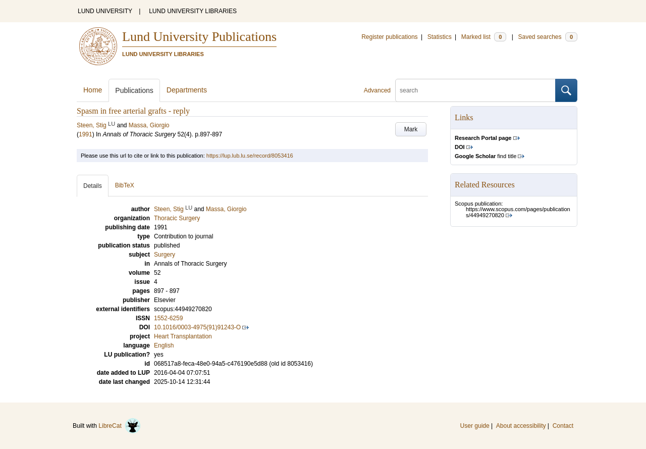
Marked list (483, 36)
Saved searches (547, 36)
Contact (563, 425)
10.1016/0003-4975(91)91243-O (197, 327)
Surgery (164, 254)
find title (485, 156)
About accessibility (521, 425)
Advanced (377, 90)
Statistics (439, 36)
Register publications (389, 36)
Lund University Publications (199, 36)
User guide (475, 425)
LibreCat (119, 426)
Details (92, 185)
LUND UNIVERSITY (105, 11)
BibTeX (124, 185)
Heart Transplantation (183, 336)
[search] (475, 90)
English (164, 345)
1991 (85, 134)
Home (92, 90)
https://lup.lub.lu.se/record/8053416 (249, 156)
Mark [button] (411, 129)
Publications (134, 90)
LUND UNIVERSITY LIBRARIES (193, 11)
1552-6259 (168, 318)
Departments (187, 90)
